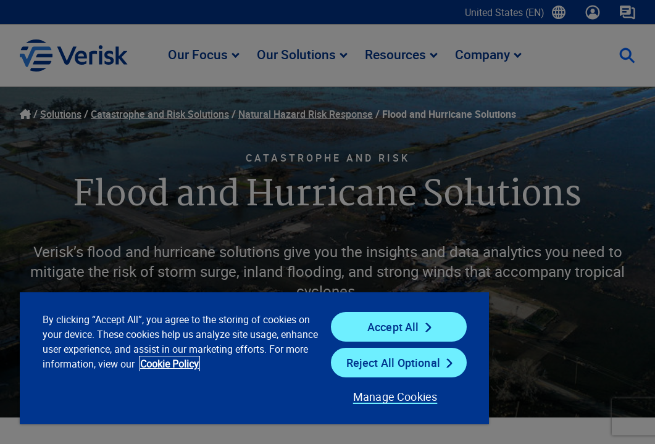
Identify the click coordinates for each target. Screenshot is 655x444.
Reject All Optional (328, 362)
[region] (209, 357)
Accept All (328, 326)
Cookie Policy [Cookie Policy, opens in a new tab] (165, 378)
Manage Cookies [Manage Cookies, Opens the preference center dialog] (316, 396)
